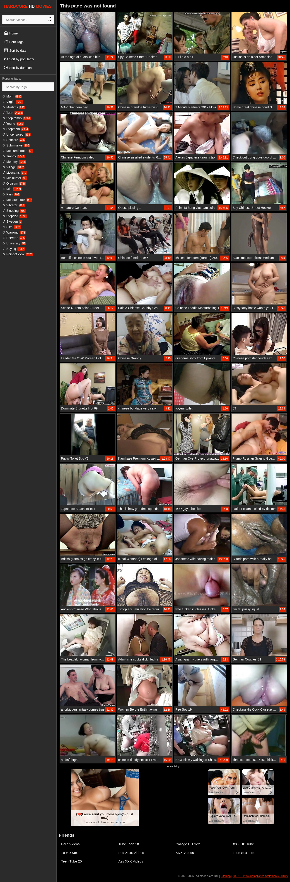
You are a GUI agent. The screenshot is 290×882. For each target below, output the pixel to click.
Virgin (12, 102)
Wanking (14, 232)
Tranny (13, 156)
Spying (13, 249)
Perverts (13, 238)
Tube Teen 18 (128, 844)
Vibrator (13, 205)
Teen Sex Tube (244, 853)
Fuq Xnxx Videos (131, 853)
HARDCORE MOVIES (28, 6)
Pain (11, 194)
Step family (16, 118)
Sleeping (14, 210)
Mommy (14, 161)
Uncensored (16, 134)
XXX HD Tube (243, 844)
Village (13, 167)
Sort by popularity (18, 58)
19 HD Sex (69, 853)
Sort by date (14, 50)
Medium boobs (17, 151)
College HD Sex (188, 844)
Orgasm (14, 183)
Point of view (17, 254)
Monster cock (17, 200)
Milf (12, 189)
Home (10, 33)
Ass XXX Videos (130, 861)
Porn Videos (70, 844)
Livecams (14, 172)
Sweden (12, 221)
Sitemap (226, 876)
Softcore (13, 140)
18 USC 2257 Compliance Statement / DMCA (260, 876)
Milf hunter (14, 178)
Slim (11, 227)
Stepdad (14, 216)
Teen (12, 113)
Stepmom (15, 129)
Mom (12, 96)
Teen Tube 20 (71, 861)
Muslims (13, 107)
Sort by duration (17, 67)
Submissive (16, 145)
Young (13, 123)
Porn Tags (13, 41)
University (14, 243)
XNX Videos (185, 853)
